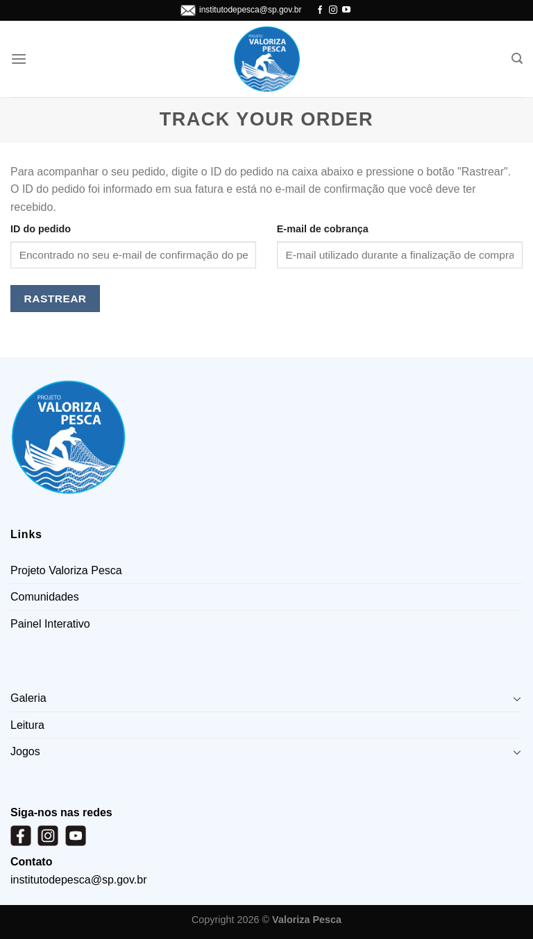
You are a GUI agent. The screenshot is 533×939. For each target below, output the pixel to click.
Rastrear (55, 298)
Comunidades (44, 597)
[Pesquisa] (517, 58)
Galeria (28, 698)
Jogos (25, 751)
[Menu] (18, 59)
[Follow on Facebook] (320, 10)
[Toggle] (517, 698)
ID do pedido (40, 228)
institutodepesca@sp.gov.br (250, 10)
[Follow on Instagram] (333, 10)
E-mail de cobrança (323, 228)
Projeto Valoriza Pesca (66, 570)
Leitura (27, 725)
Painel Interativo (50, 624)
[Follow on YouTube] (346, 10)
